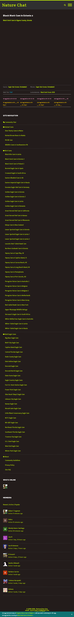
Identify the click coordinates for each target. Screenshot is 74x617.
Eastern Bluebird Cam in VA (14, 178)
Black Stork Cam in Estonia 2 (25, 615)
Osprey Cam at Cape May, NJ (14, 253)
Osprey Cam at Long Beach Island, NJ (17, 267)
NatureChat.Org (42, 609)
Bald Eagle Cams (9, 334)
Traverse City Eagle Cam (13, 437)
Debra (10, 519)
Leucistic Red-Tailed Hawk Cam (15, 244)
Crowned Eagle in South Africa (15, 173)
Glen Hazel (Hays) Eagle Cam (15, 394)
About (6, 457)
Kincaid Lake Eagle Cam (13, 408)
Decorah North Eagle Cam (13, 371)
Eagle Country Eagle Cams (14, 380)
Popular (17, 505)
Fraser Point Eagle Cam (13, 390)
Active (11, 505)
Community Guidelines (12, 460)
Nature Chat (14, 5)
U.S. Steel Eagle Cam (12, 441)
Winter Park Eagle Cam (13, 451)
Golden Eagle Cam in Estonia (14, 192)
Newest (5, 505)
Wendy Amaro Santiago (16, 528)
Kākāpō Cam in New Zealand (14, 225)
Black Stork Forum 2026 (48, 92)
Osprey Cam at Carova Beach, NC (16, 262)
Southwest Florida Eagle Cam (15, 432)
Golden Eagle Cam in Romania (15, 206)
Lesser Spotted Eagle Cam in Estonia (17, 230)
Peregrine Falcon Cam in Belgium (16, 286)
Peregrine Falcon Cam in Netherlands (17, 295)
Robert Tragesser (14, 511)
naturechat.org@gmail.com (39, 610)
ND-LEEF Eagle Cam (11, 423)
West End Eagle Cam (12, 446)
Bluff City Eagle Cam (12, 343)
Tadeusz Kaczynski (14, 580)
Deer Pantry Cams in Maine (14, 131)
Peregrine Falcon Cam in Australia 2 (17, 281)
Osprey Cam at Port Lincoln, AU (15, 277)
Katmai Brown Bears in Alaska (15, 135)
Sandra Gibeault (13, 563)
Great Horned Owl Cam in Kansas (16, 215)
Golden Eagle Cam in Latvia (14, 201)
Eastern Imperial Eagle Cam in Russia (17, 182)
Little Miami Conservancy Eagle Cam (17, 413)
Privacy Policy (9, 465)
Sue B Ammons (13, 546)
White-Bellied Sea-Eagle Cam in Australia (19, 319)
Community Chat (9, 122)
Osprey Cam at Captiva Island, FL (16, 258)
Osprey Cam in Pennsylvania (14, 272)
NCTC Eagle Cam (10, 418)
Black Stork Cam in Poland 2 (14, 164)
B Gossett (11, 554)
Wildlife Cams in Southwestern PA (16, 145)
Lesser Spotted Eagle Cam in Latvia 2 (17, 239)
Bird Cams (7, 151)
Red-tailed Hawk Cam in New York (16, 305)
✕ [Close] (71, 614)
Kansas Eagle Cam (11, 404)
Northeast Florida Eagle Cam (14, 427)
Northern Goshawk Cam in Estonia (16, 248)
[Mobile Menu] (70, 5)
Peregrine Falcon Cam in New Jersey (17, 300)
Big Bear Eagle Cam (11, 338)
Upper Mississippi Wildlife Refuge (16, 310)
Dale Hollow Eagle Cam (13, 361)
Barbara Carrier (13, 572)
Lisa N (10, 537)
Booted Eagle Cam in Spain (14, 168)
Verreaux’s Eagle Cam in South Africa (17, 314)
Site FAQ (8, 470)
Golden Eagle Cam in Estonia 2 (15, 197)
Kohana (10, 589)
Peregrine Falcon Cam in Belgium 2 (25, 613)
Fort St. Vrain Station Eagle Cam (16, 385)
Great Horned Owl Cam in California (17, 211)
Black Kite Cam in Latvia (13, 154)
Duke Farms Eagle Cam (12, 376)
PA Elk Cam (9, 140)
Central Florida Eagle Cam (14, 352)
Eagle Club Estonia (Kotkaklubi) (17, 87)
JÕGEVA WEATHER (37, 29)
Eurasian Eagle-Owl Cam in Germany (17, 187)
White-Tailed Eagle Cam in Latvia (16, 324)
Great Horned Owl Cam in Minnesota (17, 220)
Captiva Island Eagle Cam (13, 347)
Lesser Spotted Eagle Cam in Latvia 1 (17, 234)
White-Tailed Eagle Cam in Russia (16, 328)
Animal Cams (8, 127)
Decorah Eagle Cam (11, 366)
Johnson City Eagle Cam (13, 399)
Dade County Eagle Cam (13, 357)
